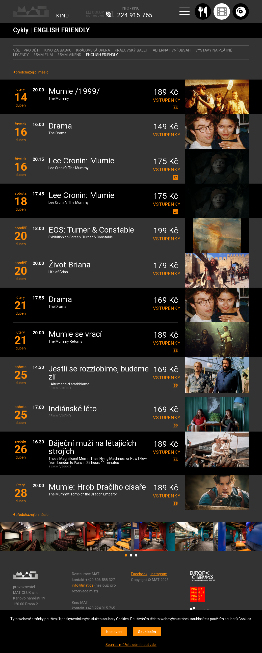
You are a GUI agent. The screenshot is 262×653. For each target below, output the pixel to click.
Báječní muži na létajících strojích (92, 447)
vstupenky (165, 100)
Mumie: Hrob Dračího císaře (97, 487)
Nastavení (114, 632)
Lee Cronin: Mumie (81, 161)
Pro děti (32, 50)
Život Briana (69, 265)
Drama (60, 126)
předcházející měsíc (30, 72)
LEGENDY (21, 55)
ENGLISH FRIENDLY (102, 55)
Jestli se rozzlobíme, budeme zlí (98, 373)
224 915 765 (134, 15)
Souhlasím (147, 632)
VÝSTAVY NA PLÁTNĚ (213, 50)
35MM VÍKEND (69, 55)
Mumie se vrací (75, 334)
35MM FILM (43, 55)
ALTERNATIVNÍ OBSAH (172, 50)
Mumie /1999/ (74, 91)
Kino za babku (57, 50)
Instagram (158, 574)
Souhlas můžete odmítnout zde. (131, 645)
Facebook (139, 574)
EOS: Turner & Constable (91, 230)
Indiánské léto (72, 409)
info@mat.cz (82, 585)
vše (16, 50)
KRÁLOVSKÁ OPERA (93, 50)
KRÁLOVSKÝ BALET (131, 50)
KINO (62, 16)
